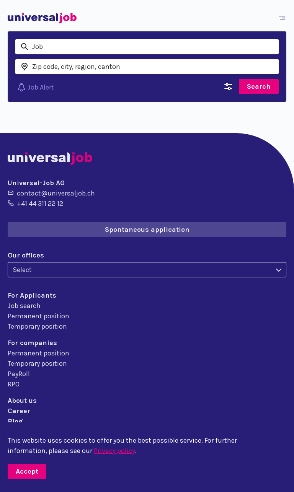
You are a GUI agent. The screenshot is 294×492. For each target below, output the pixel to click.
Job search (24, 305)
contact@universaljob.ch (51, 192)
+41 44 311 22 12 (35, 203)
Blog (15, 421)
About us (22, 400)
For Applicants (32, 295)
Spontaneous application (147, 229)
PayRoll (19, 374)
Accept (27, 471)
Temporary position (37, 326)
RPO (14, 384)
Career (19, 411)
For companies (32, 343)
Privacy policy (114, 450)
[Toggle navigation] (283, 18)
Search (259, 86)
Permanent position (38, 316)
